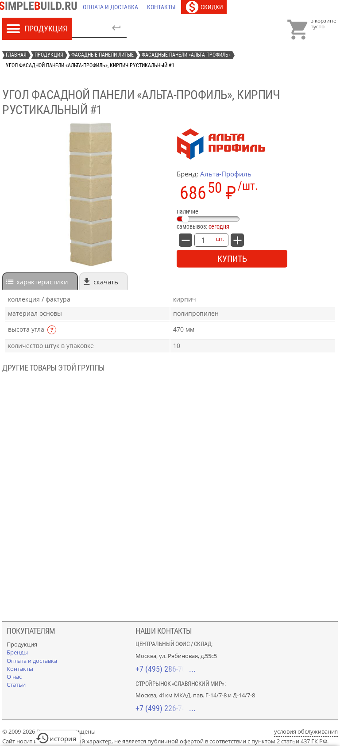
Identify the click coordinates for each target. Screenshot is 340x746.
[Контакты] (161, 7)
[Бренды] (17, 652)
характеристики (42, 281)
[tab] (40, 281)
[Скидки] (204, 7)
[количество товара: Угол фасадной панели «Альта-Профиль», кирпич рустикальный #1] (203, 240)
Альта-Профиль (225, 173)
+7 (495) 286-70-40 (165, 668)
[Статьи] (16, 685)
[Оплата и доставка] (110, 7)
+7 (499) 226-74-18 (165, 708)
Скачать (105, 281)
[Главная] (40, 7)
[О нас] (14, 677)
